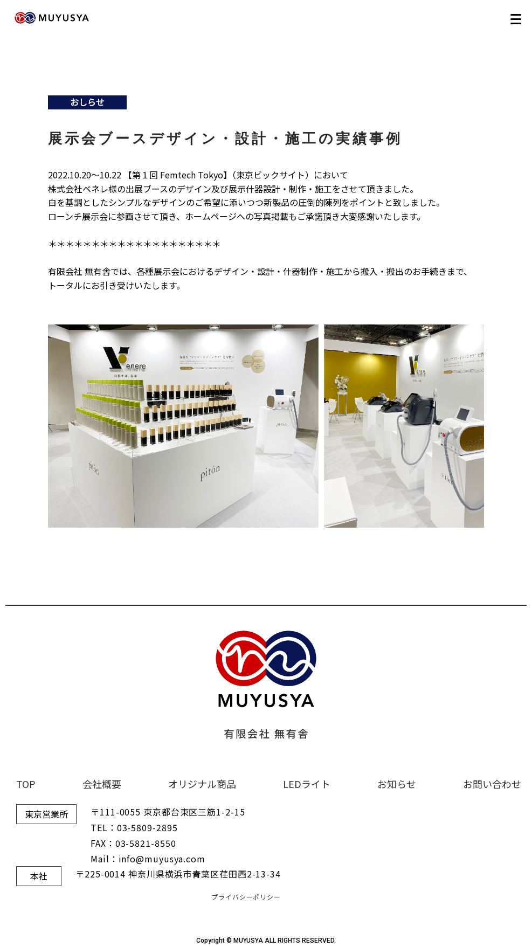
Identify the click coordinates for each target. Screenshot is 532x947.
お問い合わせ (492, 784)
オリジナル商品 (202, 784)
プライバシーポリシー (246, 896)
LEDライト (306, 784)
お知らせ (396, 784)
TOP (26, 784)
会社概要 (101, 784)
